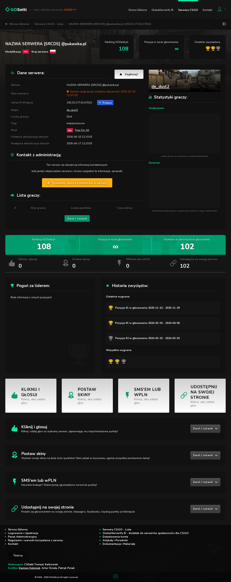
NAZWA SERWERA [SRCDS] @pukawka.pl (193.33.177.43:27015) (110, 24)
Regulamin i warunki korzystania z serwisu (35, 540)
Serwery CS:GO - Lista (49, 24)
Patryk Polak (66, 568)
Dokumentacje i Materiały (119, 544)
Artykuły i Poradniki (115, 540)
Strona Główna (137, 10)
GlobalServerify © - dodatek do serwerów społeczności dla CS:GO (146, 533)
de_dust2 (72, 110)
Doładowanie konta (115, 537)
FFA (70, 130)
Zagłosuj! (129, 74)
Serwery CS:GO (188, 10)
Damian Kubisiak (29, 568)
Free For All (82, 130)
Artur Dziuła (49, 568)
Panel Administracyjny (22, 537)
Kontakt (207, 10)
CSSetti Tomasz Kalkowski (41, 564)
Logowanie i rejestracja (23, 533)
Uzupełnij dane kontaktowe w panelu (77, 183)
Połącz (105, 103)
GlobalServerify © (162, 10)
